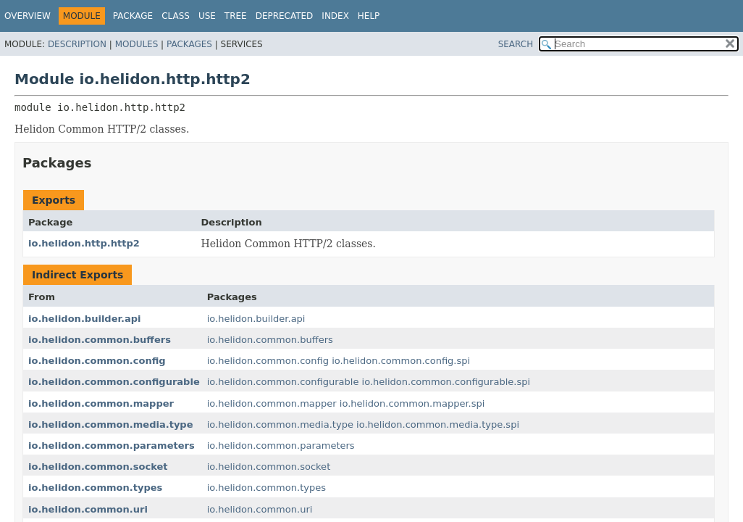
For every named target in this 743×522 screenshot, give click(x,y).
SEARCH (516, 44)
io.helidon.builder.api (84, 318)
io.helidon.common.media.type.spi (437, 424)
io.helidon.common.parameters (111, 445)
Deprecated (285, 16)
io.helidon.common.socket (98, 466)
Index (335, 16)
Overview (27, 16)
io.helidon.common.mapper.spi (412, 403)
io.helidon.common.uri (88, 509)
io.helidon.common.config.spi (401, 360)
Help (369, 16)
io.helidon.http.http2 (84, 243)
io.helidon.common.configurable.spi (446, 381)
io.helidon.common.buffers (99, 339)
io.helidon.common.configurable (114, 381)
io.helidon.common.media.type (110, 424)
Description (77, 44)
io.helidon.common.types (95, 487)
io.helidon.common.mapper (101, 403)
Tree (235, 16)
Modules (137, 44)
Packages (189, 44)
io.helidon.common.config (97, 360)
